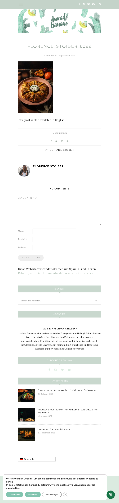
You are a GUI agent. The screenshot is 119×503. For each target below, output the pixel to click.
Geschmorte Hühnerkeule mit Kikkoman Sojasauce (67, 390)
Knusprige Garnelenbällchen (54, 429)
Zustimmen (15, 494)
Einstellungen (21, 485)
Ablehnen (32, 494)
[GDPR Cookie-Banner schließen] (65, 494)
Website (22, 247)
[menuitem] (37, 459)
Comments (59, 132)
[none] (37, 459)
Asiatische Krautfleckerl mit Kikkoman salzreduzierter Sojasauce (68, 411)
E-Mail (22, 239)
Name (22, 231)
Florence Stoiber (61, 149)
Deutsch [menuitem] (29, 459)
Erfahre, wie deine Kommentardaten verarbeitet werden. (56, 273)
